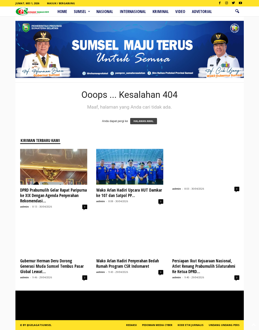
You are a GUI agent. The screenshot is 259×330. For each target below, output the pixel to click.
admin (24, 206)
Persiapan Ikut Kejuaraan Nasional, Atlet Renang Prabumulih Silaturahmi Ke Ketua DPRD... (204, 266)
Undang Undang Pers (224, 325)
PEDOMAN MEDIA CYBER (157, 325)
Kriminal (161, 11)
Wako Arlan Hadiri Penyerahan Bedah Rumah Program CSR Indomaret (127, 263)
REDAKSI (131, 325)
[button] (237, 11)
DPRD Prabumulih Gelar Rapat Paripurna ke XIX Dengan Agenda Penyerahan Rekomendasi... (53, 195)
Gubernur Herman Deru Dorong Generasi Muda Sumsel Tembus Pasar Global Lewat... (52, 266)
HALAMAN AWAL (144, 121)
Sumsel (82, 11)
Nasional (104, 11)
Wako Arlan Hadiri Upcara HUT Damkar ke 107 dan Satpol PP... (129, 192)
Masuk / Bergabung (61, 3)
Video (180, 11)
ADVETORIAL (202, 11)
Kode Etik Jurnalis (191, 325)
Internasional (133, 11)
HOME (62, 11)
